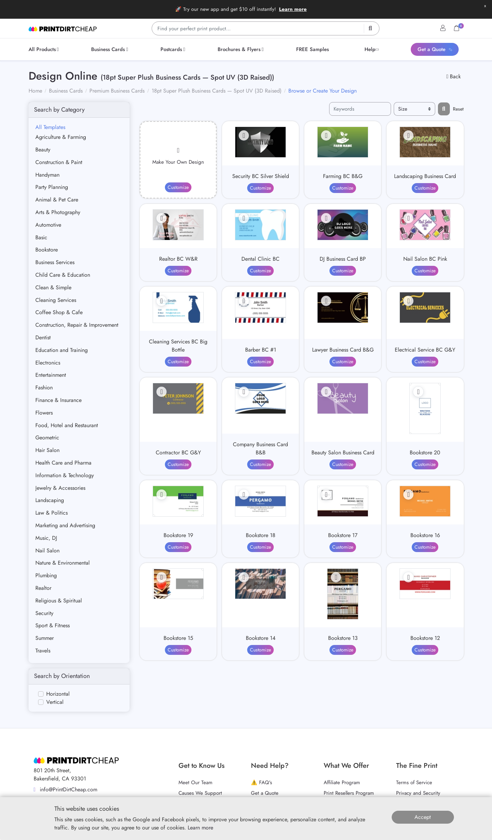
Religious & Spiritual (58, 600)
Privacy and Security (418, 793)
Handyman (47, 175)
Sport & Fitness (52, 625)
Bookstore (46, 250)
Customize (178, 187)
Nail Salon (47, 550)
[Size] (414, 109)
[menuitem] (45, 49)
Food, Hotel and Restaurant (66, 425)
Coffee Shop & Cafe (59, 312)
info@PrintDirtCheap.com (66, 789)
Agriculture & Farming (60, 137)
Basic (41, 237)
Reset (458, 109)
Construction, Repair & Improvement (76, 325)
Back (453, 76)
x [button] (485, 5)
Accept (422, 817)
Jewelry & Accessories (60, 488)
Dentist (43, 337)
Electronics (47, 363)
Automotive (48, 225)
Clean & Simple (53, 287)
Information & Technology (64, 475)
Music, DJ (46, 538)
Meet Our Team (196, 782)
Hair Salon (47, 450)
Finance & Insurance (58, 400)
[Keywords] (360, 109)
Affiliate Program (342, 782)
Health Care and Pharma (63, 463)
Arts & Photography (57, 212)
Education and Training (61, 350)
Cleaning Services (55, 300)
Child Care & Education (62, 275)
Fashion (44, 387)
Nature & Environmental (62, 563)
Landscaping (49, 500)
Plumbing (46, 575)
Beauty (42, 150)
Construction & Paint (58, 162)
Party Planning (51, 187)
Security (44, 613)
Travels (42, 651)
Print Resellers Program (349, 793)
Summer (44, 638)
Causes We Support (200, 793)
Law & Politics (51, 513)
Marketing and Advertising (65, 525)
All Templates (50, 127)
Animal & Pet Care (56, 200)
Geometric (47, 437)
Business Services (54, 262)
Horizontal (58, 694)
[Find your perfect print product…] (265, 28)
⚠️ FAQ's (261, 782)
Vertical (55, 702)
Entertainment (50, 375)
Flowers (44, 413)
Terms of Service (414, 782)
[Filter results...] (444, 108)
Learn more (293, 9)
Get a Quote (264, 793)
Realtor (43, 588)
